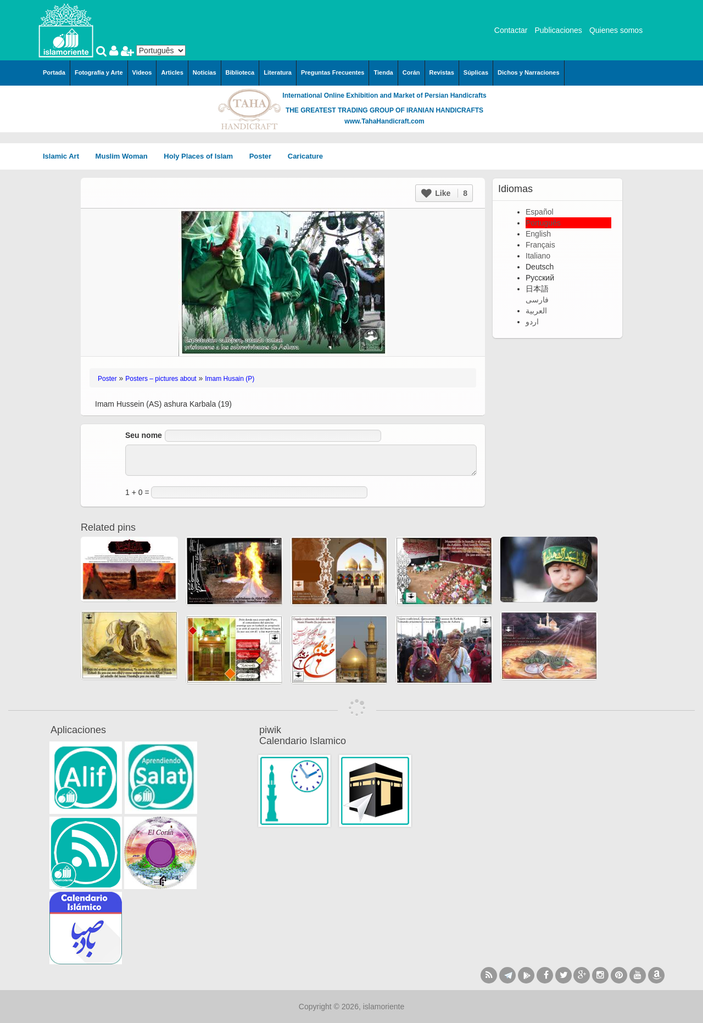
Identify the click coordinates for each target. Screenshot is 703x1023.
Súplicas (476, 72)
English (538, 233)
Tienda (383, 72)
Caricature (305, 156)
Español (540, 211)
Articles (172, 72)
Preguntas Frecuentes (333, 72)
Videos (142, 72)
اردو (532, 321)
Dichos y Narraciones (529, 72)
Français (540, 244)
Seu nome (143, 435)
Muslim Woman (125, 156)
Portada (54, 72)
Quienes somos (616, 30)
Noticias (204, 72)
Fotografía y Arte (99, 72)
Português (543, 222)
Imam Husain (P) (229, 379)
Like (444, 193)
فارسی (537, 299)
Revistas (441, 72)
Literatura (278, 72)
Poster (264, 156)
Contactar (511, 30)
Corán (411, 72)
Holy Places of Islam (202, 156)
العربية (536, 310)
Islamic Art (65, 156)
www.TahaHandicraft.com (384, 121)
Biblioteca (240, 72)
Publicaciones (558, 30)
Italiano (538, 255)
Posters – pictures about (160, 379)
